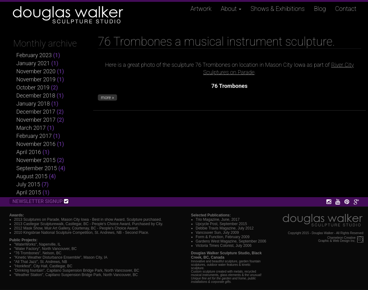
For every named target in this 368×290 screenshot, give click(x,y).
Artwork (200, 8)
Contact (345, 8)
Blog (320, 8)
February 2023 (34, 55)
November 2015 (36, 160)
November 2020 (36, 71)
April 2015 (28, 192)
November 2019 (36, 79)
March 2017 (31, 128)
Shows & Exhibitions (278, 8)
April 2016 (28, 152)
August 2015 (32, 176)
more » (107, 97)
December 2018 (35, 95)
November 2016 (36, 144)
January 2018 (33, 103)
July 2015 (28, 184)
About (231, 8)
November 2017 (36, 119)
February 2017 (34, 136)
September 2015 (36, 168)
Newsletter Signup (40, 201)
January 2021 (33, 63)
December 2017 (35, 111)
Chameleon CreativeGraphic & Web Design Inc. (337, 239)
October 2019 (33, 87)
